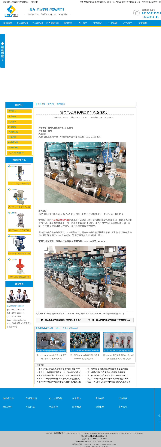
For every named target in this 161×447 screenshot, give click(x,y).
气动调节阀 (37, 23)
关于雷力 (82, 23)
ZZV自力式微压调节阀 (19, 277)
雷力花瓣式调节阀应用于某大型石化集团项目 (106, 372)
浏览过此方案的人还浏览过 (66, 328)
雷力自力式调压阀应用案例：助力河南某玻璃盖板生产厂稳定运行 (66, 372)
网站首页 (7, 23)
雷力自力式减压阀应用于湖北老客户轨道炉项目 (107, 375)
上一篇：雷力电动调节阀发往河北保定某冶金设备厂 (59, 320)
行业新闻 (112, 23)
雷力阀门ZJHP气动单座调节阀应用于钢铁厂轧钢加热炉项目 (112, 369)
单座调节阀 (59, 433)
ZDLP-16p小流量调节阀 (19, 184)
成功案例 (67, 23)
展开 (2, 51)
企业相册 (12, 137)
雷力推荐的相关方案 (44, 328)
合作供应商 (13, 132)
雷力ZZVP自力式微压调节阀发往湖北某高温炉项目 (108, 382)
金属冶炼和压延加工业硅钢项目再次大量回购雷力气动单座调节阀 (66, 375)
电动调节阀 (22, 23)
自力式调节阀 (52, 23)
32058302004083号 (99, 439)
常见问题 (30, 406)
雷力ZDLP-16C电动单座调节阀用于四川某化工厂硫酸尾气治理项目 (67, 369)
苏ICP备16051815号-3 (98, 436)
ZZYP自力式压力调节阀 (19, 230)
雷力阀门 (51, 104)
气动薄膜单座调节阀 (60, 220)
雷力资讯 (97, 23)
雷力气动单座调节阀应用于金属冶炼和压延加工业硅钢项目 (63, 382)
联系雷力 (127, 23)
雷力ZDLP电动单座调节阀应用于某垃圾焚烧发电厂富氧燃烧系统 (66, 379)
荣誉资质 (142, 23)
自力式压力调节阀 (16, 153)
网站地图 (34, 2)
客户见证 (12, 122)
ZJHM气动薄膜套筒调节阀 (19, 254)
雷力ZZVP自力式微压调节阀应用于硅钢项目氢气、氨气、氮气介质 (115, 379)
